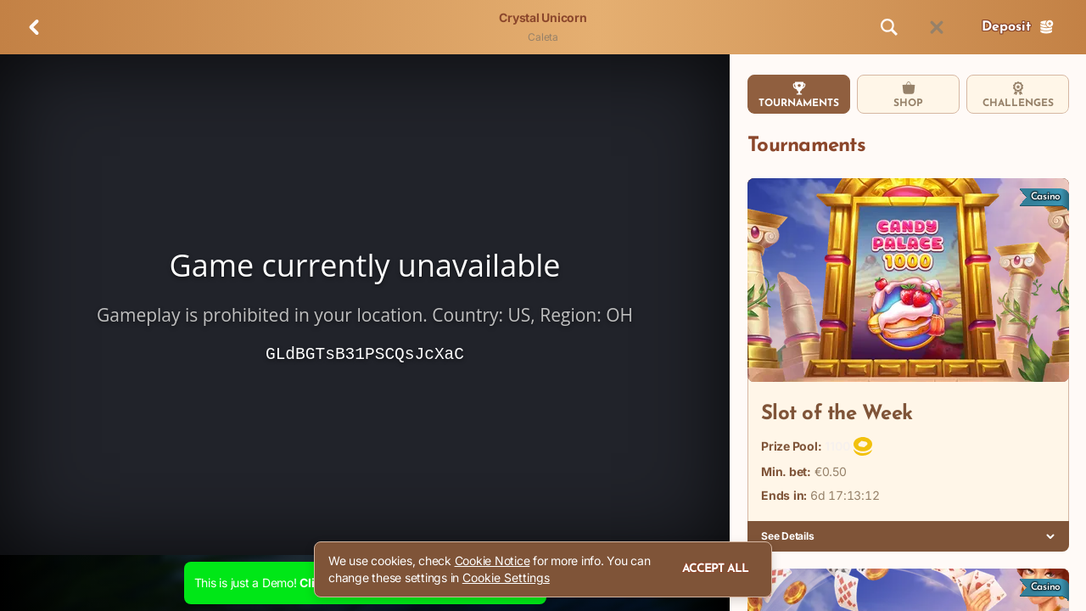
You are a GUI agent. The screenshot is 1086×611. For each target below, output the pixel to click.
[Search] (889, 27)
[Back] (34, 27)
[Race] (936, 27)
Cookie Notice (492, 560)
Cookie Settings (506, 578)
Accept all (715, 569)
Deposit (1018, 27)
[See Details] (1050, 536)
